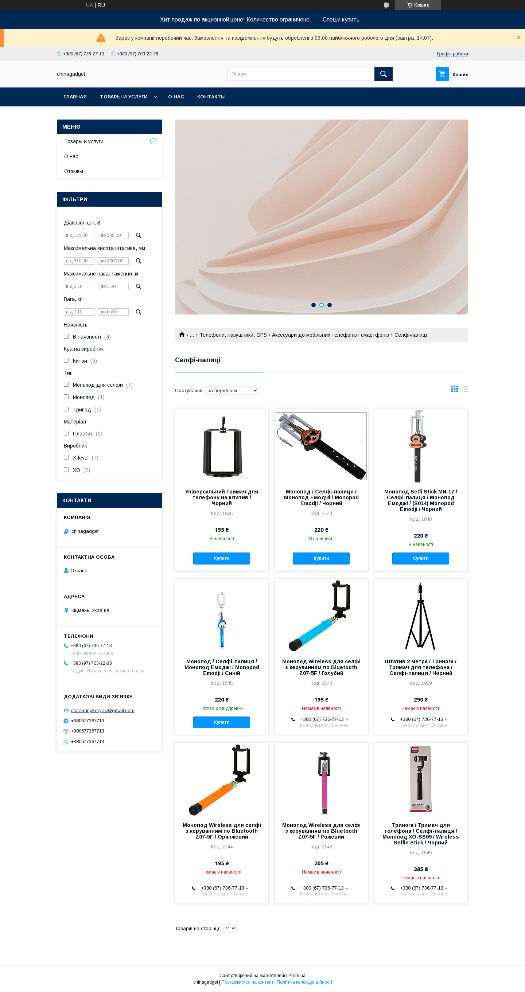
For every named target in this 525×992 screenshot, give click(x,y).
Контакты (211, 96)
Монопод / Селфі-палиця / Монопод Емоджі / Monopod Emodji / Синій (221, 667)
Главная (75, 96)
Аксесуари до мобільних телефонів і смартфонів (330, 335)
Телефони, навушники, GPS (233, 335)
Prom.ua (297, 975)
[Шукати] (383, 74)
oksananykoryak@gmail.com (103, 710)
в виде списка (465, 391)
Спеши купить (341, 19)
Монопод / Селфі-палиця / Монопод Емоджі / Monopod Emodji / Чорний (321, 497)
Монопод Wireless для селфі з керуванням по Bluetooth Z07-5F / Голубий (321, 667)
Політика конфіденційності (304, 982)
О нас (176, 96)
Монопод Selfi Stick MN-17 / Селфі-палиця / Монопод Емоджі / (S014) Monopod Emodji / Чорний (420, 500)
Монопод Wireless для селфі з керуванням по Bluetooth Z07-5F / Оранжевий (222, 831)
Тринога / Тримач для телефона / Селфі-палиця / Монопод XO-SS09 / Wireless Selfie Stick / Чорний (420, 833)
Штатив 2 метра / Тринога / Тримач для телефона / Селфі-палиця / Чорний (420, 667)
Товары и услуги (124, 96)
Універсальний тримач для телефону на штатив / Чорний (221, 497)
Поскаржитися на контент (247, 982)
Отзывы (73, 171)
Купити (221, 558)
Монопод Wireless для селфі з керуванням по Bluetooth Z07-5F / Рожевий (321, 831)
